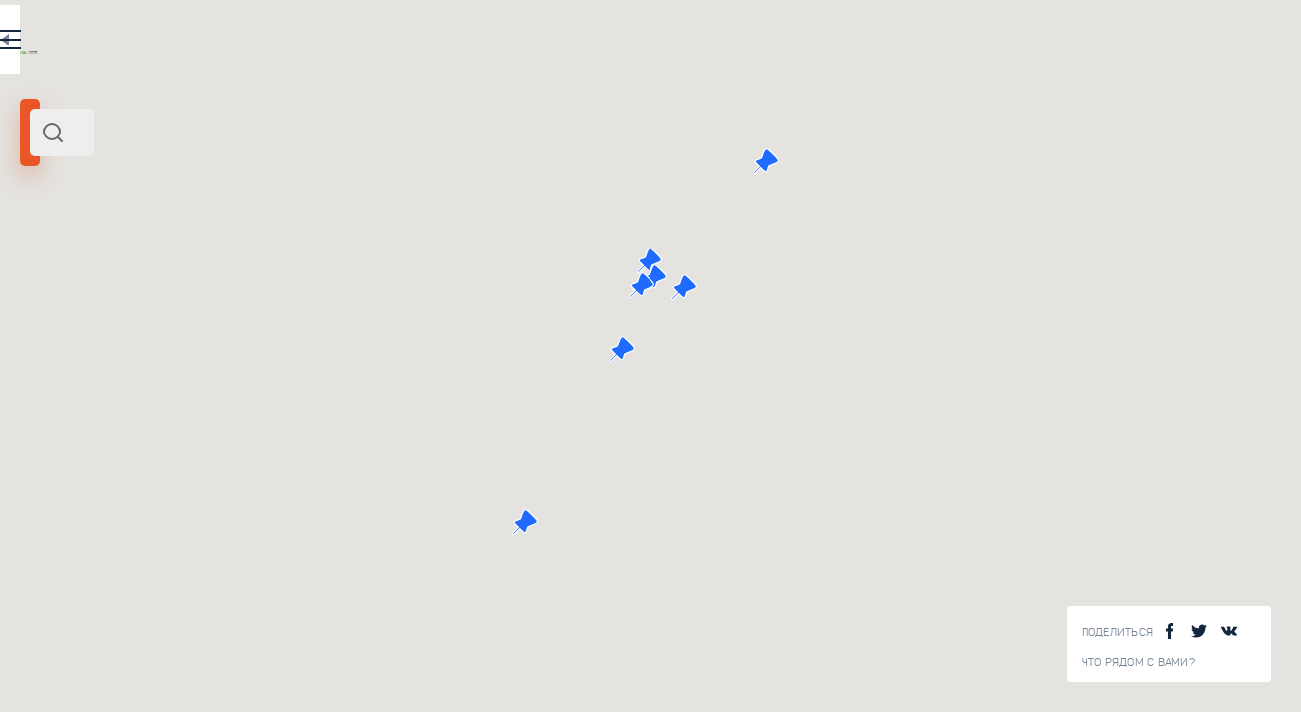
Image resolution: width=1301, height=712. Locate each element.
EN (434, 43)
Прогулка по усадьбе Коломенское (301, 341)
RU (392, 43)
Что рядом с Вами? (1138, 662)
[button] (921, 260)
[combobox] (267, 132)
